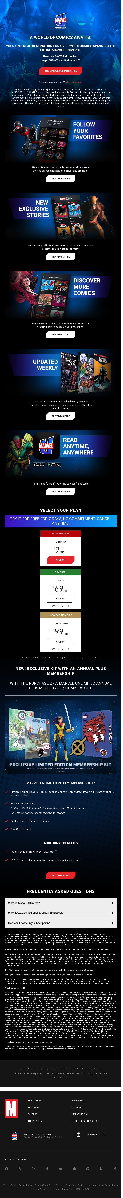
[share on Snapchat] (74, 1169)
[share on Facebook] (6, 1169)
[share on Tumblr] (47, 1169)
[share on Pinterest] (87, 1169)
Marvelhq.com (80, 1114)
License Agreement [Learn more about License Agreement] (55, 1073)
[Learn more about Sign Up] (60, 560)
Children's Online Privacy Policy (103, 1185)
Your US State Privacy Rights (48, 1185)
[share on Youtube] (60, 1169)
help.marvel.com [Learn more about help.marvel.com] (12, 945)
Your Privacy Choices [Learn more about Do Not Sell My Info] (92, 1069)
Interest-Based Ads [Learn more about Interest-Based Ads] (76, 1073)
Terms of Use (9, 1185)
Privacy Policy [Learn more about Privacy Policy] (41, 1069)
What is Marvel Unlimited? (24, 903)
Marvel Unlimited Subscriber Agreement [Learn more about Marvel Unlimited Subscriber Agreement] (36, 949)
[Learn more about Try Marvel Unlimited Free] (60, 71)
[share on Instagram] (33, 1169)
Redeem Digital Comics (85, 1121)
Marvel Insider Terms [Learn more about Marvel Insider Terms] (99, 1073)
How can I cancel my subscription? (29, 923)
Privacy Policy (25, 1185)
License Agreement (41, 1189)
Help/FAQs (33, 1107)
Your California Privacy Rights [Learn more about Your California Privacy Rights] (65, 1069)
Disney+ (76, 1107)
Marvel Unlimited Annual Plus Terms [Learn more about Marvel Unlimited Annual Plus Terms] (78, 949)
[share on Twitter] (20, 1169)
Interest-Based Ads (63, 1189)
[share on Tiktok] (115, 1169)
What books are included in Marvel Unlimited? (35, 913)
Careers (32, 1114)
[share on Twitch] (101, 1169)
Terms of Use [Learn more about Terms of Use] (25, 1069)
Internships (35, 1121)
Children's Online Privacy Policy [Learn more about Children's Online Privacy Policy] (27, 1073)
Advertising (79, 1100)
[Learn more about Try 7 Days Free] (60, 178)
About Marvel (36, 1100)
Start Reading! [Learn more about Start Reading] (74, 81)
